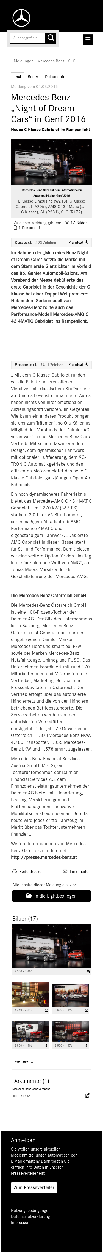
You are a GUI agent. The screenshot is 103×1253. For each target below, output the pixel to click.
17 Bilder (78, 223)
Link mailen (80, 871)
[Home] (20, 18)
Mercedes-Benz (50, 61)
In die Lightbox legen (51, 896)
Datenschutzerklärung (30, 1216)
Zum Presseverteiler (34, 1187)
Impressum (20, 1222)
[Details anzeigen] (88, 971)
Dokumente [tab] (55, 77)
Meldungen (24, 61)
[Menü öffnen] (88, 39)
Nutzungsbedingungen (31, 1210)
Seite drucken (31, 871)
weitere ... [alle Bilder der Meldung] (24, 1061)
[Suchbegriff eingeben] (33, 38)
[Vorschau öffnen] (51, 162)
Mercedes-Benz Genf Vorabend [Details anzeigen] (31, 1088)
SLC (72, 61)
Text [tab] (17, 77)
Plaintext (78, 242)
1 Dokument (29, 228)
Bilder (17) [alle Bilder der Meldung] (25, 919)
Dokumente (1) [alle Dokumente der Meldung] (30, 1081)
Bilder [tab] (33, 77)
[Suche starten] (50, 38)
